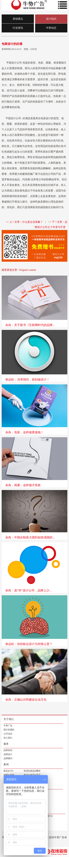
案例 (6, 764)
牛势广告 (7, 725)
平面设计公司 (14, 62)
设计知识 (51, 18)
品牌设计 (7, 754)
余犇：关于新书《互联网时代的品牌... (30, 325)
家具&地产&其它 (32, 775)
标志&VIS (8, 771)
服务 (6, 743)
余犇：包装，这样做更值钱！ (24, 432)
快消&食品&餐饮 (32, 771)
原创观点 (18, 18)
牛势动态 (51, 28)
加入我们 (7, 738)
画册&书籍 (8, 775)
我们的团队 (9, 729)
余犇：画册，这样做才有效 (23, 485)
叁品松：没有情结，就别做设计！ (27, 379)
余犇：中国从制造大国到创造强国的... (30, 537)
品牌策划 (7, 750)
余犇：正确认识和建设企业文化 (26, 699)
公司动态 (7, 733)
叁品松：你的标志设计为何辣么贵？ (28, 644)
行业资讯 (18, 28)
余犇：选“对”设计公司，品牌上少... (28, 590)
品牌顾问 (7, 758)
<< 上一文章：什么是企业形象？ (24, 222)
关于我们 (8, 719)
